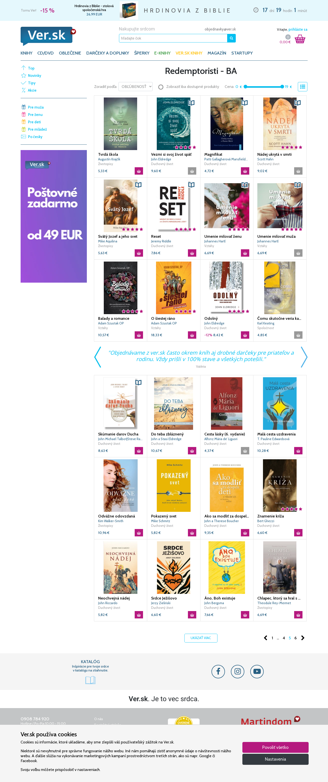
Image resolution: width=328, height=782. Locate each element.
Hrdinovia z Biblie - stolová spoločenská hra (94, 8)
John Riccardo (108, 603)
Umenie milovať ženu (223, 236)
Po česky (35, 137)
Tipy (32, 83)
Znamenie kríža (270, 516)
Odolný (211, 318)
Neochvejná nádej (114, 598)
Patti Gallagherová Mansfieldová (226, 159)
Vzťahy (209, 246)
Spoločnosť (265, 328)
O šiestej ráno (163, 318)
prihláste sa (298, 29)
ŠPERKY (141, 53)
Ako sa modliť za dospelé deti (226, 516)
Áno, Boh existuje (219, 598)
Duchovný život (162, 164)
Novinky (34, 75)
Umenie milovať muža (276, 236)
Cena (229, 86)
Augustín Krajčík (109, 159)
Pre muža (36, 107)
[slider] (245, 86)
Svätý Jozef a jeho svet (117, 236)
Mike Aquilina (107, 241)
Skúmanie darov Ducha (118, 434)
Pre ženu (35, 114)
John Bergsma (214, 603)
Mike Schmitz (160, 521)
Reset (156, 236)
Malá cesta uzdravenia (276, 434)
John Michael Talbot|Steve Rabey (120, 439)
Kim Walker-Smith (110, 521)
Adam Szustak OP (111, 323)
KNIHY (26, 53)
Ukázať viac (201, 638)
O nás (98, 719)
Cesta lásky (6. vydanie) (224, 434)
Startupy (242, 53)
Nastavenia (275, 759)
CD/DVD (45, 53)
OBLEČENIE (70, 53)
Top (31, 68)
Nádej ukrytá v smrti (274, 154)
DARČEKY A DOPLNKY (107, 53)
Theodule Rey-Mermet (274, 603)
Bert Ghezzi (265, 521)
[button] (191, 102)
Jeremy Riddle (161, 241)
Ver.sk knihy (189, 53)
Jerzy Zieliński (161, 603)
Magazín (217, 53)
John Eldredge (161, 159)
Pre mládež (37, 129)
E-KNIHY (162, 53)
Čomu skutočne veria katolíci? (279, 318)
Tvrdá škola (108, 154)
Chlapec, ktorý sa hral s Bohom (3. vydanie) (279, 598)
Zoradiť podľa (105, 86)
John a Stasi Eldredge (166, 439)
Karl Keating (265, 323)
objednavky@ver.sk (220, 29)
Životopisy (105, 164)
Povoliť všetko (275, 747)
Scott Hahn (265, 159)
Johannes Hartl (214, 241)
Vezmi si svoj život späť (171, 154)
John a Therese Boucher (221, 521)
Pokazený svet (163, 516)
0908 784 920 (35, 719)
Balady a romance (113, 318)
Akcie (32, 90)
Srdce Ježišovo (164, 598)
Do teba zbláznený (167, 434)
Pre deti (34, 122)
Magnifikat (213, 154)
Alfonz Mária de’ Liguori (220, 439)
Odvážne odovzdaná (116, 516)
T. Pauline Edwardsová (273, 439)
